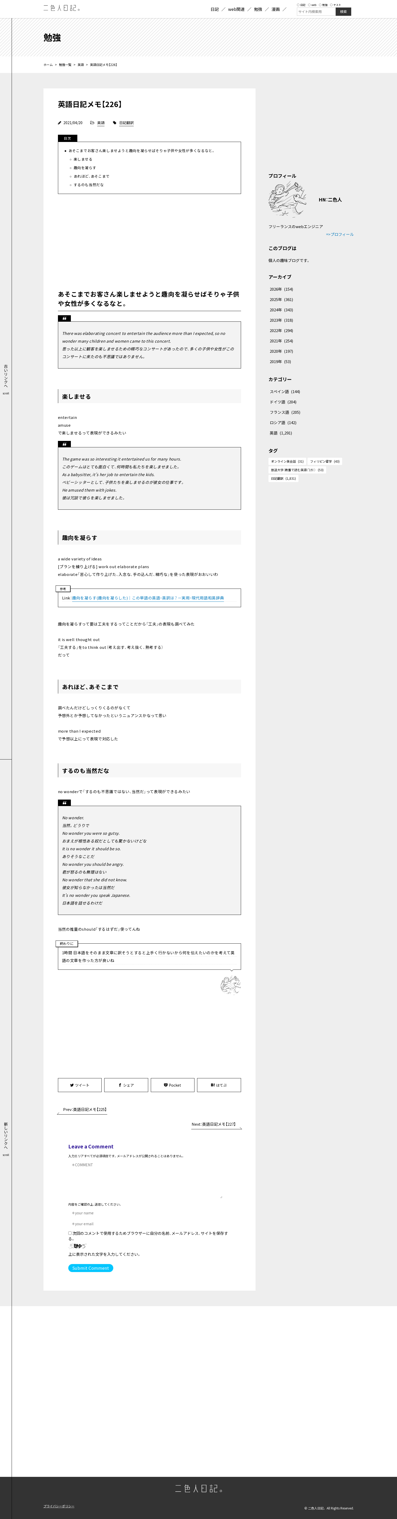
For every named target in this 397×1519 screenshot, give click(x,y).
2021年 (281, 340)
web (312, 5)
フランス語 (285, 412)
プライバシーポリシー (58, 1506)
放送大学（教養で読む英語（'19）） (297, 470)
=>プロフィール (340, 234)
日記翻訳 (126, 122)
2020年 (281, 351)
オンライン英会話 (287, 461)
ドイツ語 (283, 401)
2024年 (281, 309)
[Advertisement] (149, 240)
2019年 (280, 361)
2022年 (281, 330)
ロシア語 (283, 422)
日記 (301, 5)
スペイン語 (285, 391)
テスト (335, 5)
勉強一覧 (65, 64)
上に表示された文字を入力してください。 (104, 1254)
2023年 (281, 320)
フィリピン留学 (325, 461)
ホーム (48, 64)
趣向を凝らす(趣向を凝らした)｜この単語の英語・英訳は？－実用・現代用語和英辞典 (148, 597)
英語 (81, 64)
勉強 (323, 5)
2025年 (281, 299)
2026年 (281, 289)
